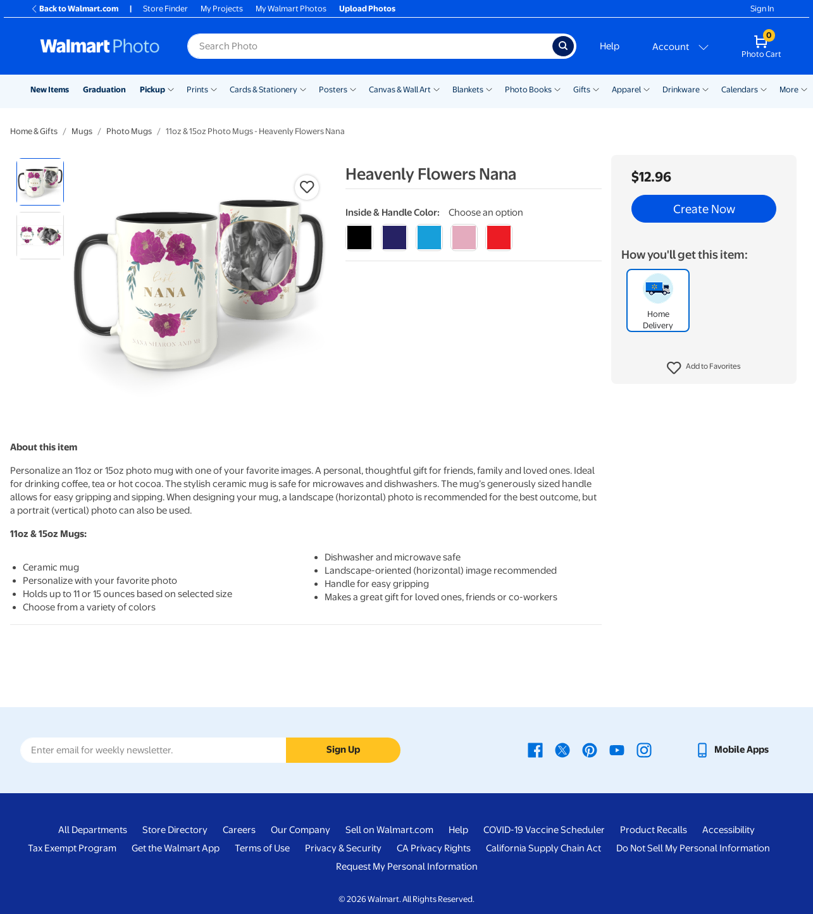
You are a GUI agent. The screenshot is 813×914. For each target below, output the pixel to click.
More (788, 89)
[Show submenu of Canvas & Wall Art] (436, 88)
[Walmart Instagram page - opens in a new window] (644, 749)
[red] (498, 237)
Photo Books (528, 89)
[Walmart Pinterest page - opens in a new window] (589, 749)
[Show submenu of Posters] (353, 88)
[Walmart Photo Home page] (100, 46)
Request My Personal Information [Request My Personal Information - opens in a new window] (407, 866)
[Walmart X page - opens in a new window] (562, 749)
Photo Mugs (129, 131)
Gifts (581, 89)
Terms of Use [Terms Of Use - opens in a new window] (262, 848)
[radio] (40, 182)
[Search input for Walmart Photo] (369, 46)
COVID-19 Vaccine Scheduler (544, 830)
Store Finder (165, 8)
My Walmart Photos (291, 8)
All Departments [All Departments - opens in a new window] (92, 830)
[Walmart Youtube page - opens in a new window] (616, 749)
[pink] (464, 237)
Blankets (467, 89)
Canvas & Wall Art (400, 89)
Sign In (762, 8)
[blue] (394, 237)
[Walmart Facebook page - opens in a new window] (535, 749)
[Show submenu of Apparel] (646, 88)
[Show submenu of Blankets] (489, 88)
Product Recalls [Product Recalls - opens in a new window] (653, 830)
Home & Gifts (34, 131)
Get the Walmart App (176, 848)
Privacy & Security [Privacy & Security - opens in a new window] (343, 848)
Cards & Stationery (263, 89)
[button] (703, 368)
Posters (333, 89)
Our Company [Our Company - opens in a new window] (300, 830)
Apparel (626, 89)
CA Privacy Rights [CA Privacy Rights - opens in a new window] (434, 848)
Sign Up (343, 749)
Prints (197, 89)
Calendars (739, 89)
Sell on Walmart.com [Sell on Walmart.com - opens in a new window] (389, 830)
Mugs (81, 131)
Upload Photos (367, 8)
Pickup (152, 89)
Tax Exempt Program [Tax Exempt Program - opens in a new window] (72, 848)
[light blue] (429, 237)
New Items (49, 89)
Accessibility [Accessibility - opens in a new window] (728, 830)
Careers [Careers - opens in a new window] (239, 830)
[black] (359, 237)
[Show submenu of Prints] (214, 88)
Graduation (104, 89)
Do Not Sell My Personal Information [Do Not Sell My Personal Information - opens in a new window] (693, 848)
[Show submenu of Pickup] (171, 88)
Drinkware (681, 89)
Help (609, 46)
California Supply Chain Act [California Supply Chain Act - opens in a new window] (543, 848)
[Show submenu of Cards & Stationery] (303, 88)
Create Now (704, 209)
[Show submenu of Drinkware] (705, 88)
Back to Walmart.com (74, 8)
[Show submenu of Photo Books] (557, 88)
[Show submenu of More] (804, 88)
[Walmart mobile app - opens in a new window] (732, 749)
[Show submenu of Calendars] (763, 88)
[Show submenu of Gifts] (596, 88)
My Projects (222, 8)
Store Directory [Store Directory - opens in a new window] (175, 830)
